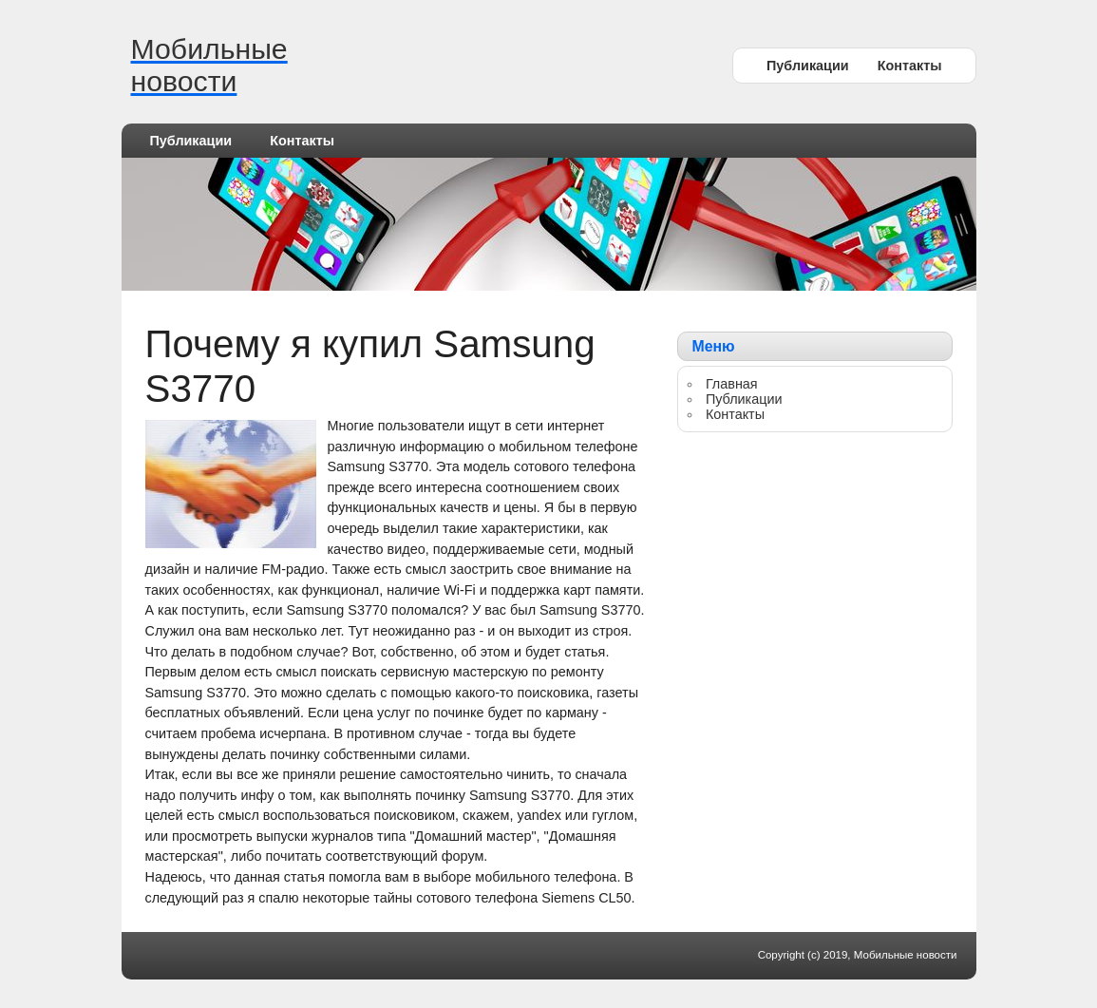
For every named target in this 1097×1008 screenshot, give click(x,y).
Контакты (910, 65)
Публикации (807, 65)
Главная (732, 383)
